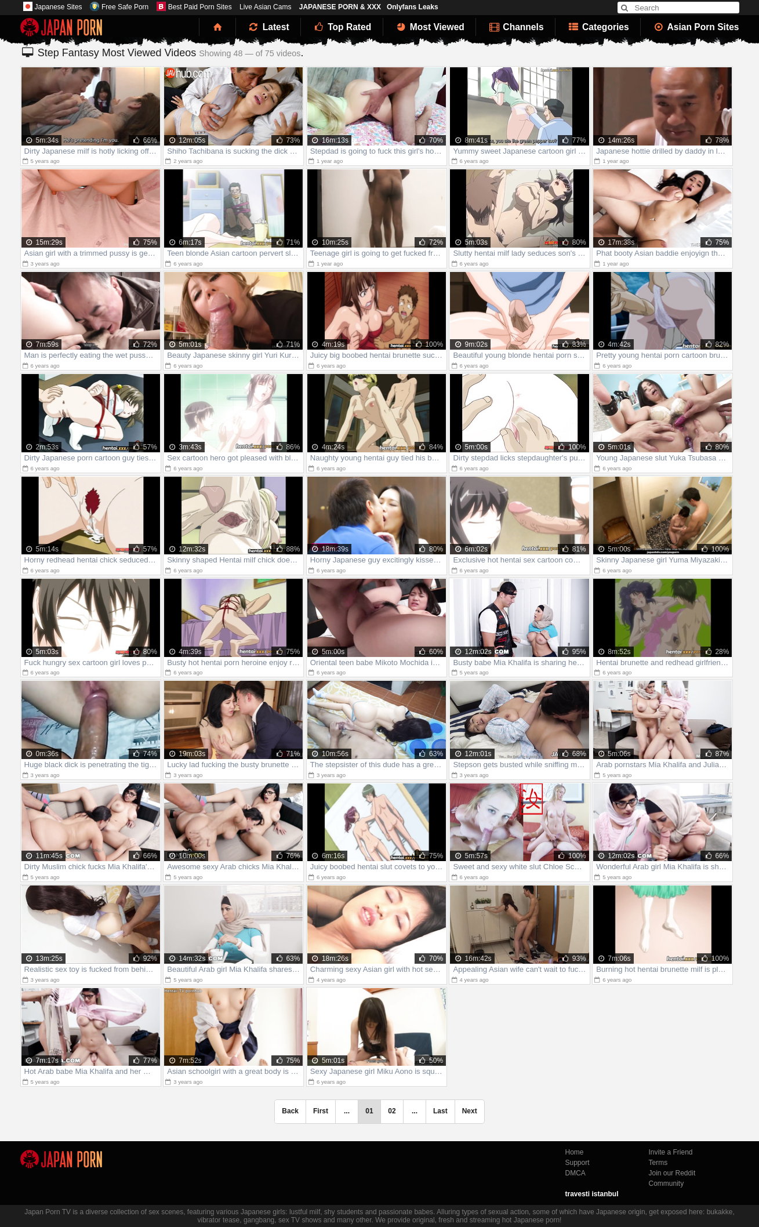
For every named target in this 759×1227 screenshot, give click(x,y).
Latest (268, 27)
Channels (515, 27)
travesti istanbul (592, 1194)
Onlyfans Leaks (412, 7)
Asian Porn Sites (695, 27)
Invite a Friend (671, 1152)
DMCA (575, 1173)
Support (577, 1163)
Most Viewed (429, 27)
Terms (658, 1163)
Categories (598, 27)
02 (391, 1111)
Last (440, 1111)
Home (574, 1152)
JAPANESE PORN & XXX (340, 7)
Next (469, 1111)
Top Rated (342, 27)
